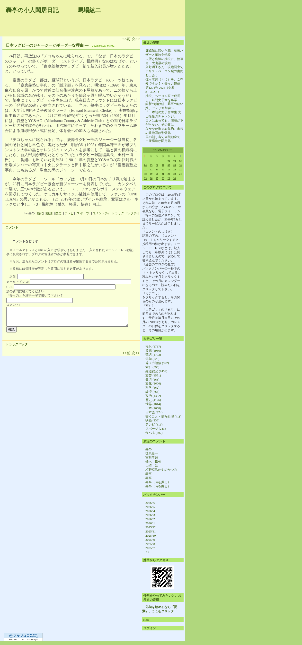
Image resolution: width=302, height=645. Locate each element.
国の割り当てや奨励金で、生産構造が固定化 (164, 139)
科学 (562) (152, 387)
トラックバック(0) (124, 213)
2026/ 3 (150, 515)
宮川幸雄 (151, 457)
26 (151, 178)
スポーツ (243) (155, 428)
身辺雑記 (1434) (156, 371)
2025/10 (150, 535)
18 (145, 174)
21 (163, 174)
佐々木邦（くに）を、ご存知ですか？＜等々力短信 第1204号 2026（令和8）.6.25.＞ (164, 86)
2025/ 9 (150, 539)
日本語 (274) (153, 412)
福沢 (40, 213)
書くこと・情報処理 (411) (163, 416)
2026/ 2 (150, 519)
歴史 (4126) (153, 400)
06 (157, 165)
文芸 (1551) (153, 375)
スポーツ (83, 213)
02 (174, 160)
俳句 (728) (152, 359)
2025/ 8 (150, 544)
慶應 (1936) (153, 350)
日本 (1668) (153, 408)
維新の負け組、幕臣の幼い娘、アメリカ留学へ (164, 106)
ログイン (149, 628)
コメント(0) (100, 213)
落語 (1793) (153, 355)
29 (169, 178)
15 (169, 169)
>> (171, 149)
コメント (12, 227)
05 (151, 165)
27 (157, 178)
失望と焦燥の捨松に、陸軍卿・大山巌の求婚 (164, 61)
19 (151, 174)
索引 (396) (152, 367)
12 (151, 169)
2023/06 (163, 149)
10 (180, 165)
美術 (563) (152, 379)
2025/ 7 (150, 548)
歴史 (58, 213)
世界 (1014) (153, 404)
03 (180, 160)
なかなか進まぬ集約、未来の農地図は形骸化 (164, 131)
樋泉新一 (151, 453)
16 (174, 169)
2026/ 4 (150, 511)
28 (163, 178)
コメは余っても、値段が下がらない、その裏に (164, 122)
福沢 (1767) (153, 346)
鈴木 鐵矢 (153, 461)
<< (155, 149)
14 (163, 169)
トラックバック (17, 344)
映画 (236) (152, 420)
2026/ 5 (150, 507)
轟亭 (148, 449)
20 (157, 174)
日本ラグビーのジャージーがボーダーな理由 (45, 45)
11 (145, 169)
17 (180, 169)
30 (174, 178)
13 (157, 169)
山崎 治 (151, 465)
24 (180, 174)
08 (169, 165)
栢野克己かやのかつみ (161, 469)
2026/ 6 (150, 503)
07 (163, 165)
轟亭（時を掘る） (158, 482)
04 (145, 165)
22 (169, 174)
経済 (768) (152, 391)
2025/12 (150, 527)
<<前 (127, 39)
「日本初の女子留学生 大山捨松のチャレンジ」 (163, 114)
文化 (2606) (153, 383)
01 (169, 160)
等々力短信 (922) (157, 363)
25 (145, 178)
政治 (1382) (153, 396)
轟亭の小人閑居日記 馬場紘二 (53, 10)
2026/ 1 (150, 523)
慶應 (49, 213)
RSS (146, 619)
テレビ (69, 213)
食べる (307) (153, 433)
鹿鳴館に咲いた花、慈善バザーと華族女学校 (164, 53)
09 (174, 165)
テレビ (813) (153, 424)
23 (174, 174)
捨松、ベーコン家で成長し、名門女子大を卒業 (162, 98)
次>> (136, 39)
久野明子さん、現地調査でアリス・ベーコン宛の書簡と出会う (164, 71)
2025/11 (150, 531)
